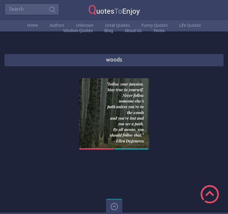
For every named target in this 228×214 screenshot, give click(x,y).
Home (32, 25)
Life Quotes (190, 25)
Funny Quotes (155, 25)
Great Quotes (117, 25)
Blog (108, 30)
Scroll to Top (209, 194)
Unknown (85, 25)
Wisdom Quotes (78, 30)
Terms (159, 30)
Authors (57, 25)
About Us (133, 30)
